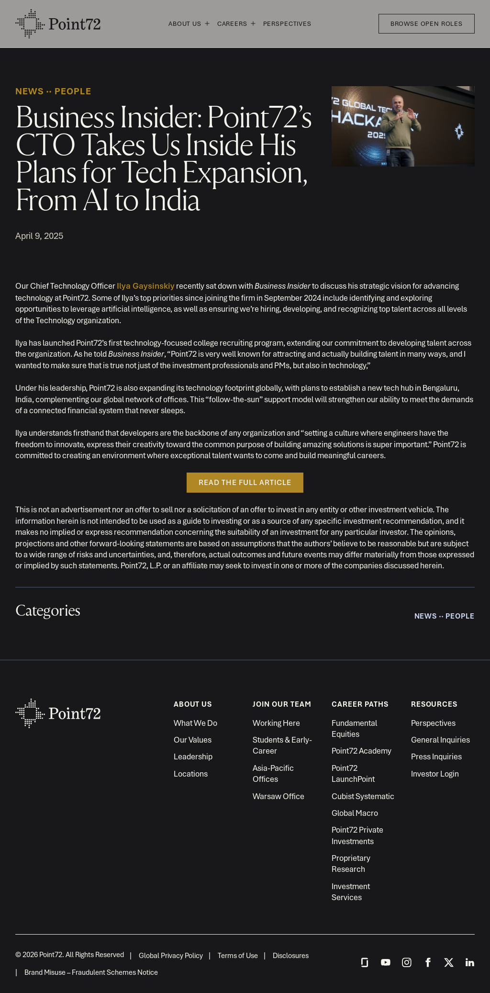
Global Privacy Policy (171, 955)
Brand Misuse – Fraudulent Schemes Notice (91, 972)
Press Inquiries (436, 756)
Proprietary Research (351, 863)
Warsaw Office (278, 796)
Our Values (193, 739)
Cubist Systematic (363, 796)
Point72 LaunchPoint (353, 773)
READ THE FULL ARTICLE (245, 482)
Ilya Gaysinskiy (146, 286)
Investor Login (435, 773)
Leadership (193, 756)
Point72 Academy (361, 750)
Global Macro (355, 813)
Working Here (276, 723)
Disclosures (291, 955)
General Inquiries (440, 739)
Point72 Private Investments (357, 835)
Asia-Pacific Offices (273, 773)
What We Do (195, 723)
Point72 (58, 24)
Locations (191, 773)
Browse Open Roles (427, 23)
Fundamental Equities (354, 728)
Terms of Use (238, 955)
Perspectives (287, 23)
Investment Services (351, 892)
